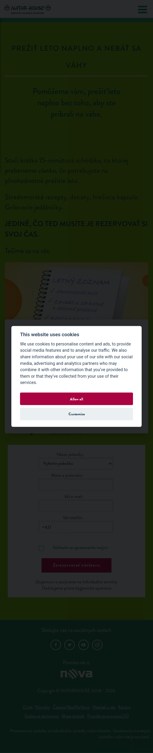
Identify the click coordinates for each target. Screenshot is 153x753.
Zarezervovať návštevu (76, 565)
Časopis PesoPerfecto (71, 707)
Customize (76, 414)
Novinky (42, 707)
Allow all (76, 399)
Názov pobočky (69, 454)
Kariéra (124, 707)
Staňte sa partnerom (42, 716)
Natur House (27, 9)
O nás (28, 707)
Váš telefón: (73, 518)
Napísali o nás (104, 707)
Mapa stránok (73, 716)
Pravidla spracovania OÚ (108, 716)
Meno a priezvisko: (67, 475)
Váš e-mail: (73, 496)
